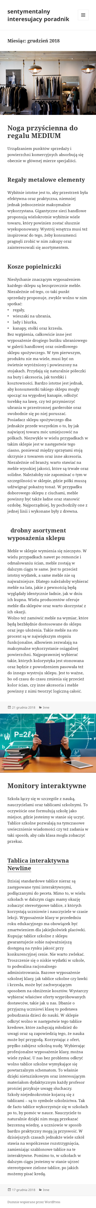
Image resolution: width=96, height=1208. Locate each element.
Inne (46, 707)
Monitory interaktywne (46, 785)
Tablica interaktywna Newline (38, 864)
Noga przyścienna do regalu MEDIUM (42, 131)
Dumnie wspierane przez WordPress (33, 1202)
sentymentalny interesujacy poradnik (38, 15)
